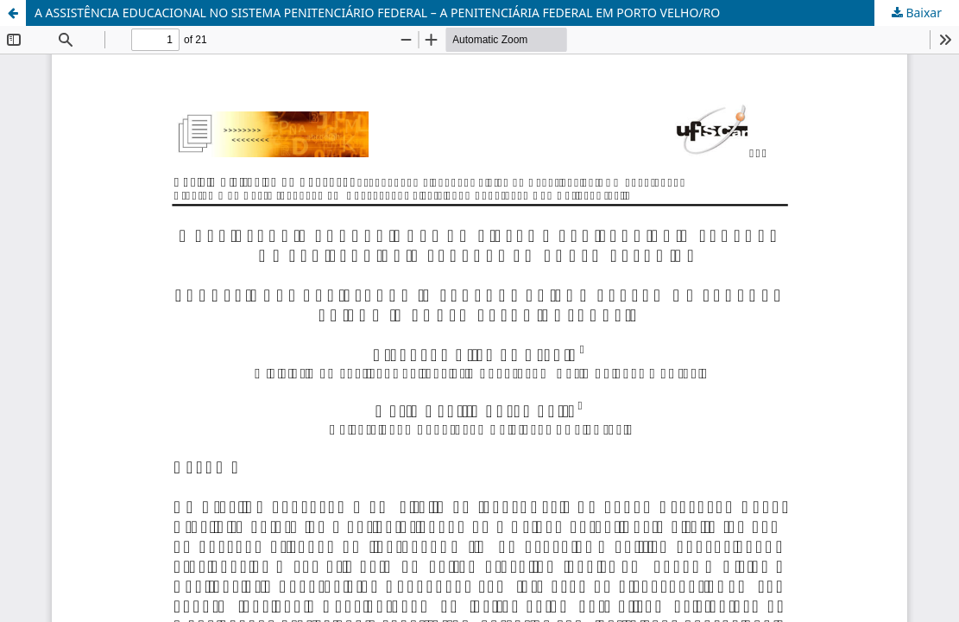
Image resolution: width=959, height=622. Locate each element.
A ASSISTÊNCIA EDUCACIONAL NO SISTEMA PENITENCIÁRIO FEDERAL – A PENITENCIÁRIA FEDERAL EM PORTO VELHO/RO (377, 12)
